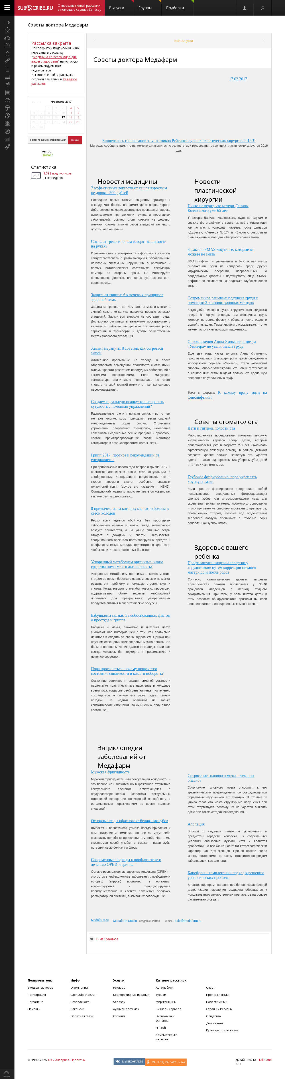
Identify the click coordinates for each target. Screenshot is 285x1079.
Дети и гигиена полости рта (211, 428)
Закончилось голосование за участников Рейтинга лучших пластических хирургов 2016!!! (178, 140)
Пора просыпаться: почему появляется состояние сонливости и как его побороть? (127, 671)
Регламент (35, 1002)
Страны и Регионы (219, 1009)
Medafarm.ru (100, 920)
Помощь (34, 1009)
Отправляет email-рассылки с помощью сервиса (79, 7)
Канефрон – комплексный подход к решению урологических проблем (226, 875)
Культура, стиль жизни (222, 1030)
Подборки (180, 5)
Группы (149, 5)
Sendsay (119, 1002)
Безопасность (81, 1002)
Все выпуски (183, 41)
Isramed (47, 155)
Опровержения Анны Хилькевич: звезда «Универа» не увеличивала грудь (222, 344)
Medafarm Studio (125, 921)
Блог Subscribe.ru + (84, 995)
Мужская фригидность (110, 772)
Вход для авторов (40, 988)
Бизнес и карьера (168, 1009)
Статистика (43, 167)
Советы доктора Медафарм (58, 25)
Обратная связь (82, 1016)
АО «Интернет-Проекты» (67, 1060)
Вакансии (77, 1009)
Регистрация (37, 995)
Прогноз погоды (217, 995)
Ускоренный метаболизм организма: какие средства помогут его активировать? (127, 564)
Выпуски (121, 5)
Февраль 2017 (61, 101)
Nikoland (265, 1060)
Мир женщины (166, 1002)
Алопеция (196, 824)
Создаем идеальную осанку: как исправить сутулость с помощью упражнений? (127, 404)
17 (63, 117)
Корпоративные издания (131, 995)
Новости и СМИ (217, 1002)
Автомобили (164, 988)
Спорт (210, 988)
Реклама (119, 988)
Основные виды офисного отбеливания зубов (129, 821)
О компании (79, 988)
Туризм (161, 995)
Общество (213, 1016)
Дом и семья (215, 1023)
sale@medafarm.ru (188, 921)
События (119, 1016)
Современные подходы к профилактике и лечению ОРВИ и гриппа (126, 862)
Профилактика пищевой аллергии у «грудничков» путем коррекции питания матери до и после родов (222, 567)
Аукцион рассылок (126, 1009)
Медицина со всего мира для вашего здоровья (54, 59)
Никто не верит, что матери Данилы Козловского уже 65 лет (218, 208)
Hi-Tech (161, 1028)
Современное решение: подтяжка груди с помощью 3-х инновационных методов (223, 300)
